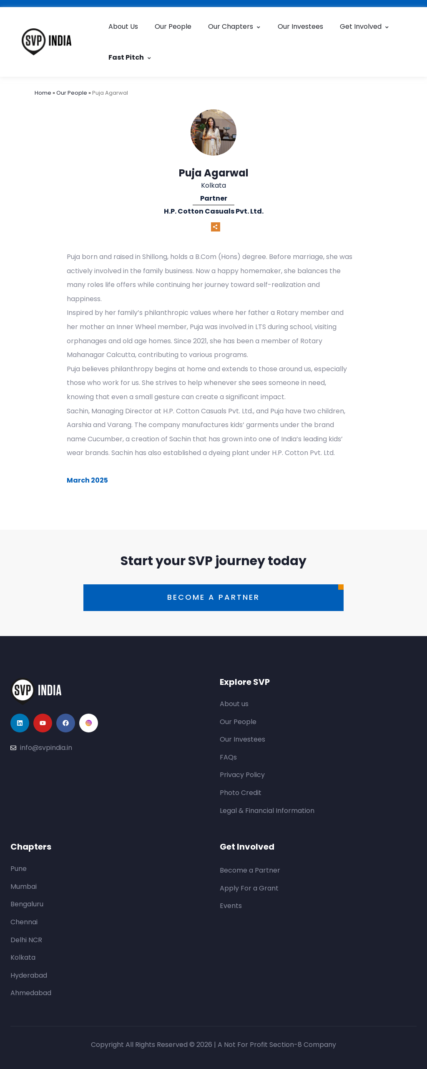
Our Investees (300, 26)
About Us (123, 26)
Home (44, 93)
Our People (173, 26)
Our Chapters (234, 26)
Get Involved (364, 26)
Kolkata (213, 185)
